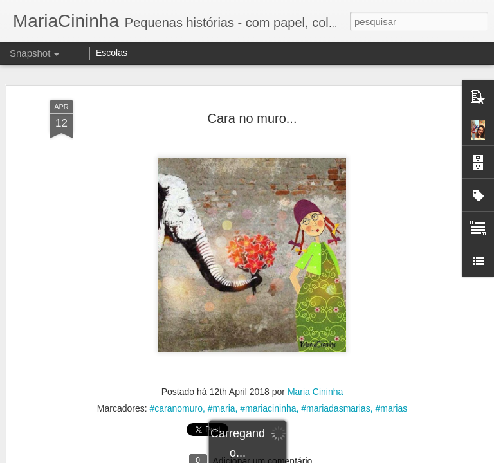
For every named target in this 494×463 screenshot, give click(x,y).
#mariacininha (268, 408)
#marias (391, 408)
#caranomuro (176, 408)
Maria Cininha (315, 391)
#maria (221, 408)
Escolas (111, 53)
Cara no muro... (252, 118)
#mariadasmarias (335, 408)
